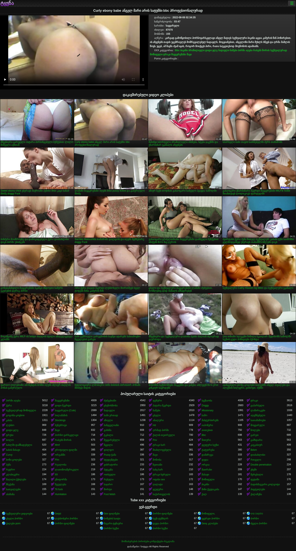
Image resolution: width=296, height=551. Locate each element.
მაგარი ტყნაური (113, 523)
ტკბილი (108, 435)
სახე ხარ (158, 469)
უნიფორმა (61, 479)
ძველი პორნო (259, 523)
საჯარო (108, 484)
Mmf (57, 445)
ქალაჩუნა (256, 494)
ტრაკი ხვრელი (161, 474)
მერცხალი (257, 474)
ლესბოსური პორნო (66, 518)
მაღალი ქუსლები (16, 479)
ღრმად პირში (161, 430)
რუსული (108, 479)
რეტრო (10, 469)
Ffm (57, 459)
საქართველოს (161, 494)
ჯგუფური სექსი (210, 445)
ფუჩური (157, 400)
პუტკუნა (108, 469)
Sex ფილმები (112, 513)
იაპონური (207, 425)
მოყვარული (258, 425)
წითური (206, 440)
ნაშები (233, 50)
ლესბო (10, 425)
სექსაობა (207, 400)
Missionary (207, 410)
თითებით (207, 430)
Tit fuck (59, 489)
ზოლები (255, 430)
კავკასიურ (256, 445)
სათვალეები (13, 489)
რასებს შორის (261, 50)
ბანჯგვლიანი (111, 425)
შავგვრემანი (178, 54)
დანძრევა (207, 454)
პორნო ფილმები (162, 513)
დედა (205, 459)
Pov (155, 440)
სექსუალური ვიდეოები (19, 513)
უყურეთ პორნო (211, 518)
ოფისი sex (159, 479)
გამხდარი (256, 440)
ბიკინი (184, 50)
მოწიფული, (208, 513)
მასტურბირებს (210, 420)
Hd (154, 425)
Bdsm (254, 449)
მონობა (157, 459)
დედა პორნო (160, 523)
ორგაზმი (60, 454)
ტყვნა (7, 3)
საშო (204, 415)
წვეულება (60, 484)
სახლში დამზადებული (19, 445)
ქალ (204, 494)
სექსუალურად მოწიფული (21, 410)
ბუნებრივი (61, 425)
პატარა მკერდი (162, 405)
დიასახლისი (258, 454)
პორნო (255, 518)
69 (56, 474)
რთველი (256, 459)
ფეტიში (255, 479)
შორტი (108, 489)
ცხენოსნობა (111, 405)
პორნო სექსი (111, 528)
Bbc (177, 50)
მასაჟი (205, 474)
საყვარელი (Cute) (65, 410)
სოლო (10, 440)
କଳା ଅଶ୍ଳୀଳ (257, 513)
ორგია (205, 464)
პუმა (8, 464)
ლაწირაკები (258, 410)
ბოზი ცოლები (14, 459)
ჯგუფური (158, 489)
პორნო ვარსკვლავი (66, 435)
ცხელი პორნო (14, 518)
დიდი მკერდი (63, 405)
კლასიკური (12, 474)
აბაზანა (10, 494)
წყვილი (108, 445)
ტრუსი (9, 435)
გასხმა (107, 430)
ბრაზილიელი (196, 50)
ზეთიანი (157, 464)
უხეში (254, 469)
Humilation (61, 494)
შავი (189, 54)
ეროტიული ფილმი (66, 449)
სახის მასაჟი (13, 449)
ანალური (158, 420)
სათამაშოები (258, 420)
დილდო (109, 449)
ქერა (9, 405)
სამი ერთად (111, 415)
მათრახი (207, 469)
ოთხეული (109, 474)
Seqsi (58, 513)
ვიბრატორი (111, 464)
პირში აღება (245, 50)
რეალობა (60, 464)
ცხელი (157, 415)
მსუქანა (10, 484)
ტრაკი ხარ (159, 445)
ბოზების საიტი (112, 518)
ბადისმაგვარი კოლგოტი (265, 484)
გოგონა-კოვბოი (15, 415)
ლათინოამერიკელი (67, 469)
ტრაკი (167, 54)
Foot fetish (109, 494)
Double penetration (261, 464)
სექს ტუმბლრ (160, 518)
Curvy (9, 454)
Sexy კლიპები (210, 523)
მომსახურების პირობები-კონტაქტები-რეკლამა (148, 541)
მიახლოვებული (162, 449)
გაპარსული (257, 405)
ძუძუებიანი (110, 400)
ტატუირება (208, 449)
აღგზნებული (258, 415)
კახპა (9, 420)
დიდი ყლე (211, 50)
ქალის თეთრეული (164, 435)
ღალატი (158, 484)
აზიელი (108, 420)
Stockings (60, 420)
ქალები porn (13, 523)
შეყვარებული (112, 440)
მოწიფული (208, 479)
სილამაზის (61, 415)
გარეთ (255, 435)
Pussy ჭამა (110, 454)
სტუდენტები (111, 459)
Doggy (205, 405)
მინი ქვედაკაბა (210, 489)
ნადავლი (223, 50)
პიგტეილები (258, 489)
